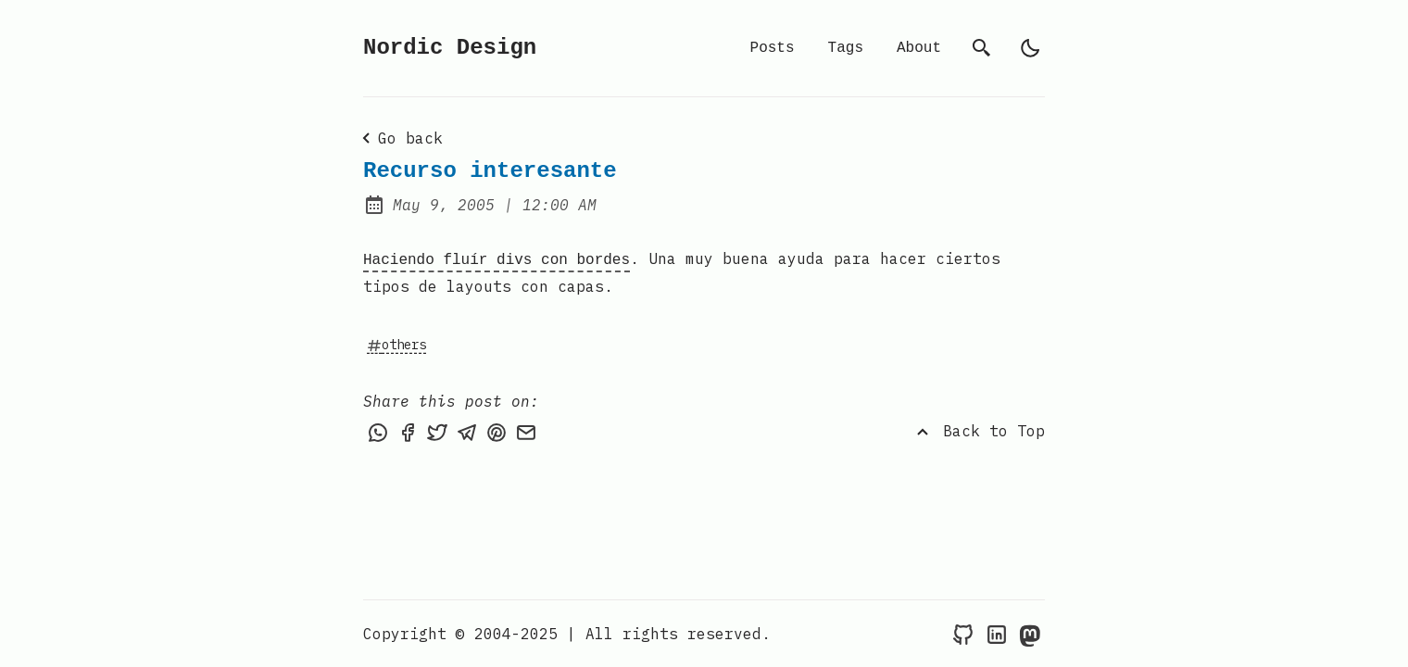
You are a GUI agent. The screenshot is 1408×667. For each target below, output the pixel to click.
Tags (845, 48)
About (919, 48)
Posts (772, 48)
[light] (1030, 48)
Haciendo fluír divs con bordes (496, 258)
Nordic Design (449, 47)
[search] (982, 48)
